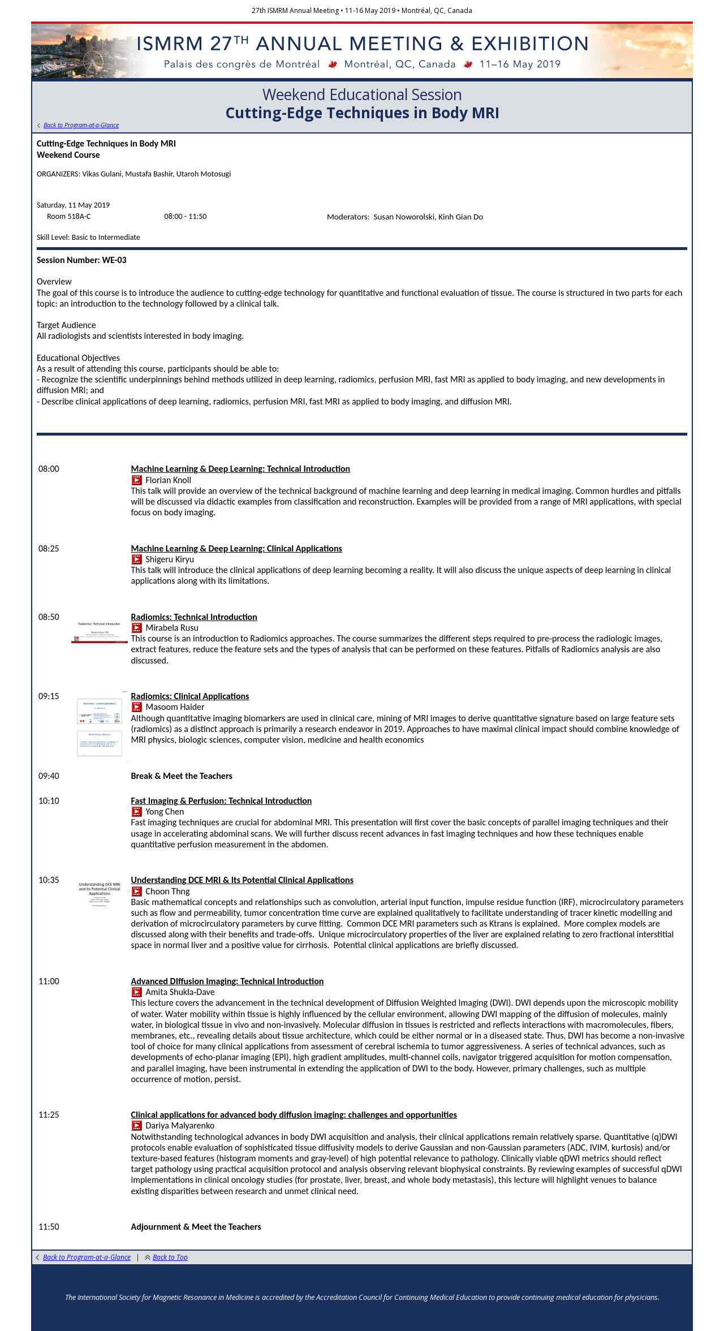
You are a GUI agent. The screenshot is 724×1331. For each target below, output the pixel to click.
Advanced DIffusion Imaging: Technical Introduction (227, 981)
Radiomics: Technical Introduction (194, 616)
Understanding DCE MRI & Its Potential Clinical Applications (242, 880)
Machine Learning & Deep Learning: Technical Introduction (241, 468)
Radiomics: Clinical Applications (190, 696)
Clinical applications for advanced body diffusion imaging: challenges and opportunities (294, 1114)
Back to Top (166, 1257)
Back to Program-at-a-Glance (83, 1257)
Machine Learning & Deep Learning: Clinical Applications (236, 548)
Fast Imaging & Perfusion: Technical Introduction (221, 800)
